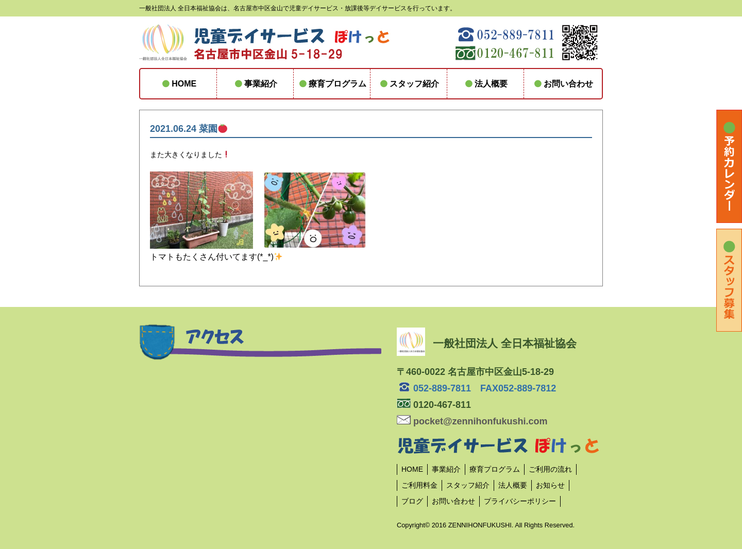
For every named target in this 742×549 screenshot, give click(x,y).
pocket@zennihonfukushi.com (472, 421)
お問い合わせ (562, 83)
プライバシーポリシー (520, 501)
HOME (178, 83)
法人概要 (485, 83)
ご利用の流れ (550, 469)
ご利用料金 (419, 485)
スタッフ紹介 (408, 83)
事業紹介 (255, 83)
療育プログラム (331, 83)
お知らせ (550, 485)
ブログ (412, 501)
